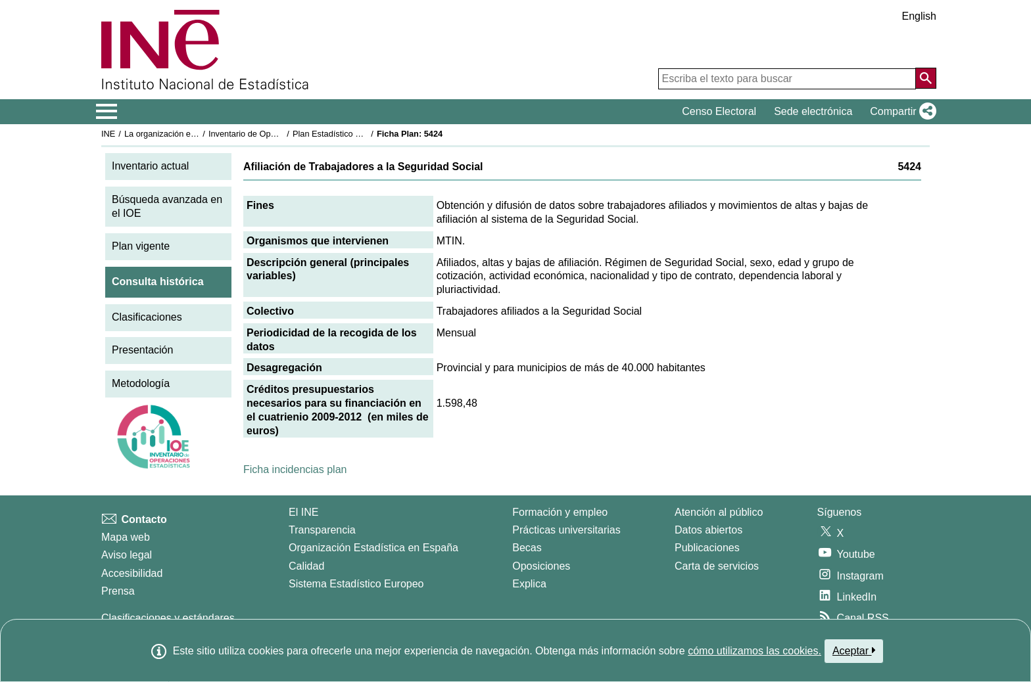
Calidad (306, 566)
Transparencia (322, 529)
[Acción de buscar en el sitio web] (925, 78)
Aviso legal (126, 554)
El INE (303, 512)
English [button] (919, 16)
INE (108, 134)
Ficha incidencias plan (295, 469)
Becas (526, 547)
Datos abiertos (708, 529)
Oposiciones (541, 566)
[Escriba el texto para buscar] (787, 78)
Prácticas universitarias (566, 529)
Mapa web (125, 537)
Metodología (141, 383)
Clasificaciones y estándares (168, 618)
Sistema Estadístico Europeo (356, 583)
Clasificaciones (147, 317)
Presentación (142, 349)
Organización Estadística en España (373, 547)
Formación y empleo (560, 512)
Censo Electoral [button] (719, 111)
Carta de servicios (717, 566)
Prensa (118, 591)
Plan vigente (141, 246)
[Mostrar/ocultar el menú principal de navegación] (107, 112)
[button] (900, 112)
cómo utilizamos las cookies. (754, 650)
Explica (529, 583)
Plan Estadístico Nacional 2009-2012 (362, 134)
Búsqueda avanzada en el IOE (167, 206)
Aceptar (853, 650)
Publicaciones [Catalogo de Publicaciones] (707, 547)
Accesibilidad (131, 573)
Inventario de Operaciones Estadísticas (281, 134)
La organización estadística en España (196, 134)
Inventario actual (150, 165)
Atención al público (719, 512)
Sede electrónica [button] (813, 111)
